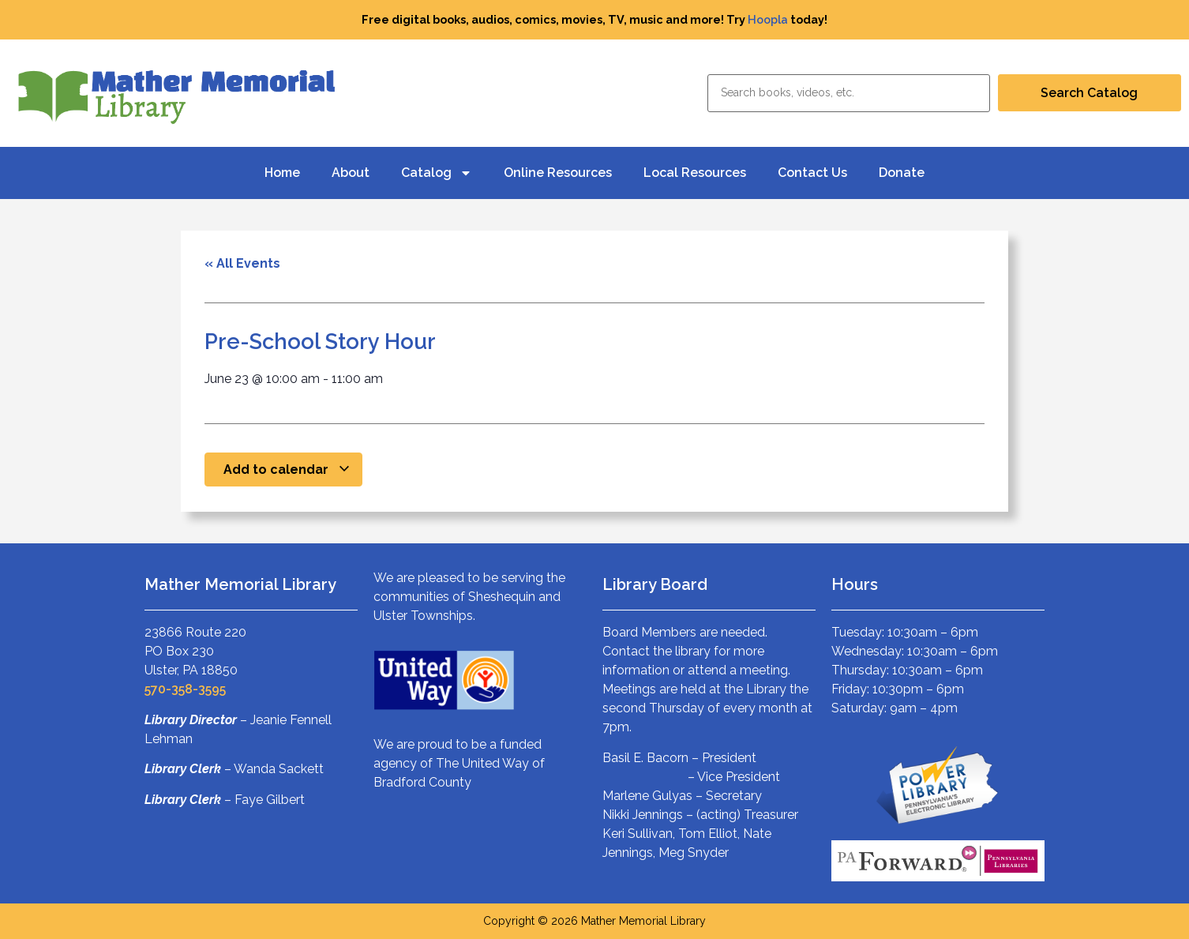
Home (282, 172)
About (350, 172)
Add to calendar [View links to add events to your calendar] (287, 469)
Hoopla (768, 19)
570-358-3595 (185, 689)
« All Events (242, 263)
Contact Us (812, 172)
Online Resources (558, 172)
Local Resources (694, 172)
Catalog (436, 173)
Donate (902, 172)
